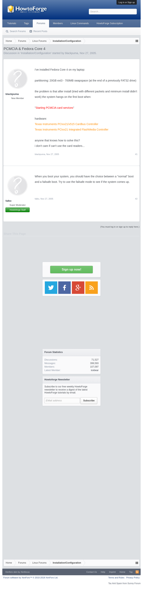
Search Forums (18, 31)
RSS (137, 571)
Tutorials (11, 23)
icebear (95, 370)
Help (103, 572)
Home (122, 572)
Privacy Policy (132, 577)
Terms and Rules (116, 577)
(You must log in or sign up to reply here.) (119, 227)
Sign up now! (71, 269)
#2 (136, 199)
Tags (26, 23)
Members (58, 23)
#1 (136, 154)
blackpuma (40, 154)
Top (131, 572)
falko (8, 200)
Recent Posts (40, 31)
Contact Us (91, 572)
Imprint (112, 572)
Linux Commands (80, 23)
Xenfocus (25, 572)
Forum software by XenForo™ (30, 577)
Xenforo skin (11, 572)
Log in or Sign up (126, 2)
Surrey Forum (133, 583)
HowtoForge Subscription (110, 23)
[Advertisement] (71, 444)
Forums (41, 23)
